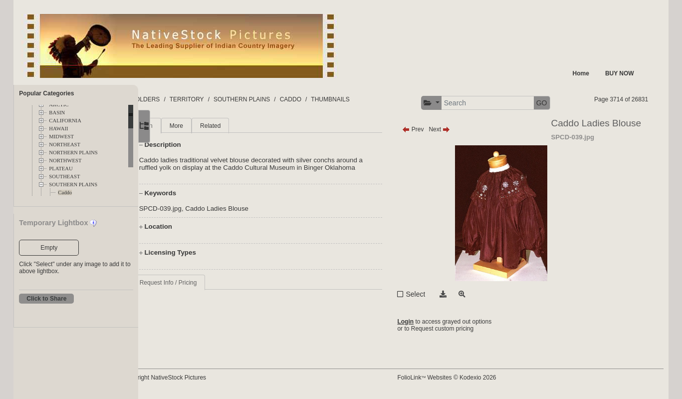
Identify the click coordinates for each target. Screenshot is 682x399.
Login (424, 321)
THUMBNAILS (370, 99)
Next (458, 129)
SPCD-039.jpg (200, 216)
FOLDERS (185, 99)
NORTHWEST (65, 160)
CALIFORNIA (65, 120)
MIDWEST (61, 136)
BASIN (57, 112)
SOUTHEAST (64, 176)
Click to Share (46, 298)
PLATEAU (60, 168)
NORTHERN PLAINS (73, 152)
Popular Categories (46, 93)
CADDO (330, 99)
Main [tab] (185, 125)
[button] (449, 103)
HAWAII (58, 128)
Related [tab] (250, 125)
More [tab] (216, 125)
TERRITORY (226, 99)
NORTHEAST (64, 144)
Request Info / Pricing (207, 290)
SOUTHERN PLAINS (73, 184)
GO (560, 103)
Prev (432, 129)
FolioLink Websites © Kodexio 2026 (465, 377)
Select (434, 294)
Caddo (65, 192)
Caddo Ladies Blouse (256, 216)
